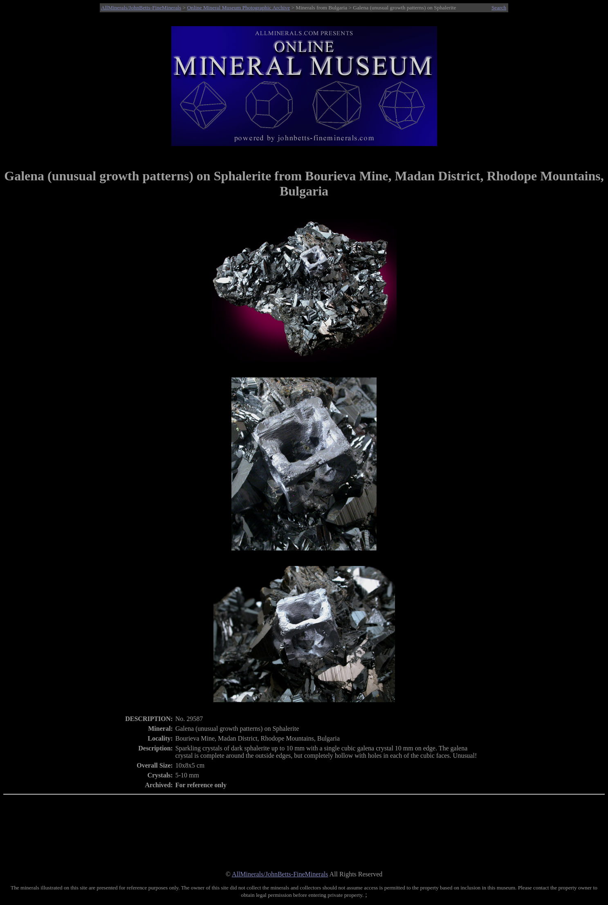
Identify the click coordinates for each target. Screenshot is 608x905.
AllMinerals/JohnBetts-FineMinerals (141, 7)
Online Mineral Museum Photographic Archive (238, 7)
